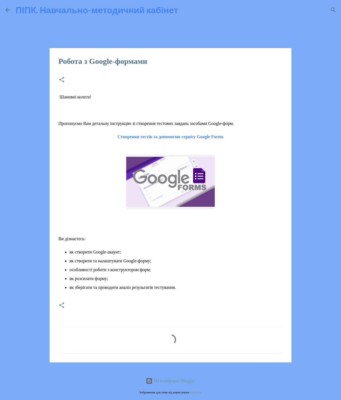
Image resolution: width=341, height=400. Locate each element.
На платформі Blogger (170, 380)
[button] (61, 80)
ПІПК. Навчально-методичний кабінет (97, 9)
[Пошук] (186, 10)
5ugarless (196, 392)
